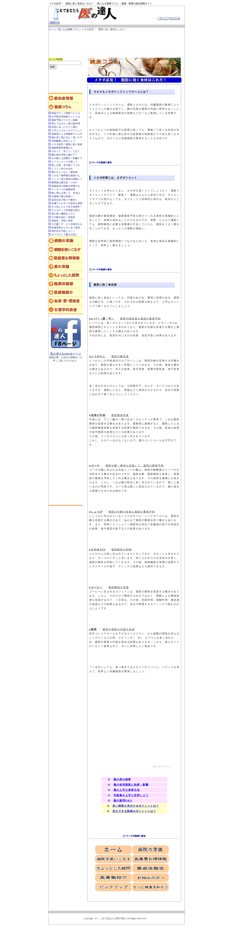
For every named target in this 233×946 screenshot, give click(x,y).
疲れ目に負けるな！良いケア (67, 137)
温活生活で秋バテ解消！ (65, 199)
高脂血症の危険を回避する (66, 186)
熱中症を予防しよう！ (63, 231)
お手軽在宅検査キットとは (66, 116)
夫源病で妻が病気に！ (63, 196)
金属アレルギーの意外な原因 (67, 203)
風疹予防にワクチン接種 (65, 120)
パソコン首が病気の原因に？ (67, 179)
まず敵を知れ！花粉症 (63, 217)
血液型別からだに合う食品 (66, 227)
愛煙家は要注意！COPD (64, 182)
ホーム (52, 29)
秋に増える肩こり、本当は (66, 193)
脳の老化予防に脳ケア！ (65, 154)
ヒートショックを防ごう (65, 161)
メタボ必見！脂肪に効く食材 (67, 144)
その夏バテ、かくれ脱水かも (67, 224)
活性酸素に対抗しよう (63, 140)
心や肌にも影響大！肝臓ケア (67, 158)
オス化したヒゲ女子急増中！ (67, 206)
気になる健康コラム (68, 29)
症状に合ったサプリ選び (65, 127)
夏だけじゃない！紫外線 (65, 172)
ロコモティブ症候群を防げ (66, 210)
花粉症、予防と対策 (62, 220)
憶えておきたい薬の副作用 (66, 123)
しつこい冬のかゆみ (62, 168)
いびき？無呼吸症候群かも (66, 175)
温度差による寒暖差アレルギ (67, 134)
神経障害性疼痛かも (62, 147)
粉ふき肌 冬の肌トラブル (66, 165)
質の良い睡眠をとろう (63, 213)
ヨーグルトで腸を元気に (65, 234)
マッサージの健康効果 (63, 189)
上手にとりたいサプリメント (67, 130)
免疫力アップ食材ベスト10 (66, 113)
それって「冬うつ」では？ (66, 151)
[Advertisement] (115, 42)
